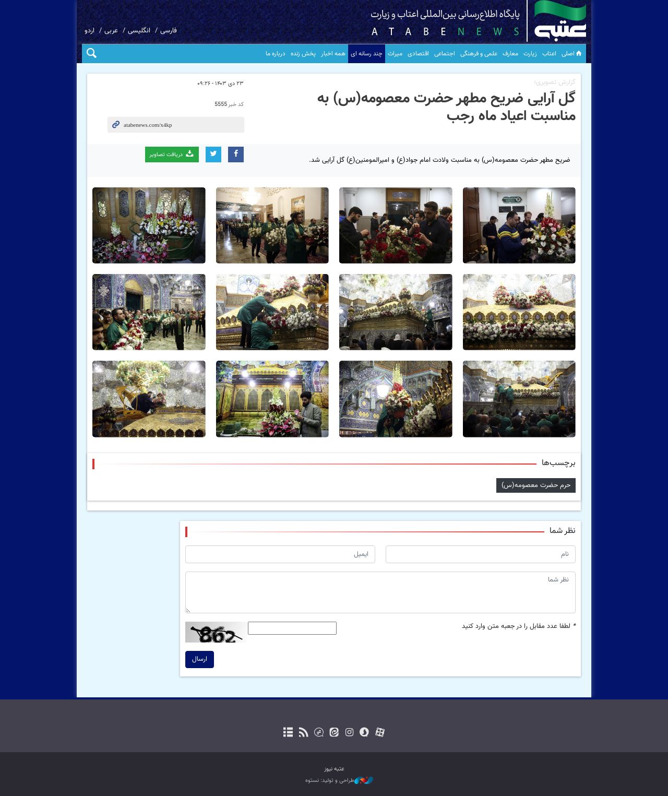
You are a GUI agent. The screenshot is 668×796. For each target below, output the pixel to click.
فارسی (168, 31)
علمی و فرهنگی (478, 53)
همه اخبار (333, 53)
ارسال (199, 659)
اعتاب (549, 53)
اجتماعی (444, 53)
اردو (89, 31)
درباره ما (275, 53)
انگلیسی (139, 31)
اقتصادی (418, 53)
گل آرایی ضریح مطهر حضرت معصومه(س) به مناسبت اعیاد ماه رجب (446, 107)
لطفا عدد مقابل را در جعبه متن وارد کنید (519, 627)
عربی (111, 31)
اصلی (572, 53)
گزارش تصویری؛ (555, 82)
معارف (510, 53)
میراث (395, 53)
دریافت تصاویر (172, 154)
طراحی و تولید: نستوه (339, 781)
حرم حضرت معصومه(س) (536, 485)
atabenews (462, 21)
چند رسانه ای (367, 53)
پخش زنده (303, 53)
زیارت (530, 53)
